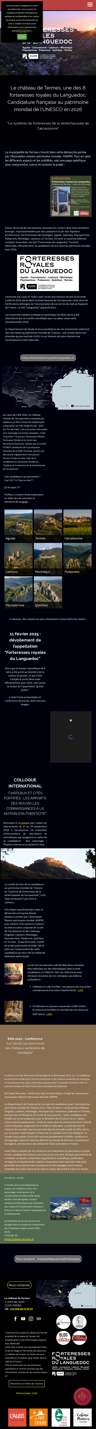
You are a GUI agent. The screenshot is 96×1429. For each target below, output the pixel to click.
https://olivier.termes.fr (19, 1239)
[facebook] (15, 1318)
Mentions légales (23, 1393)
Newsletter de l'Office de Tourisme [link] (26, 1383)
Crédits (35, 1393)
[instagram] (31, 1318)
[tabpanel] (48, 109)
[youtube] (23, 1318)
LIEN (80, 990)
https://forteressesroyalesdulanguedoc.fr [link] (48, 358)
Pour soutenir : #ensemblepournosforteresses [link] (48, 1259)
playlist (25, 822)
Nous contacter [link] (19, 1285)
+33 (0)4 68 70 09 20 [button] (21, 1308)
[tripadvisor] (38, 1318)
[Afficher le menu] (90, 4)
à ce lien (22, 31)
